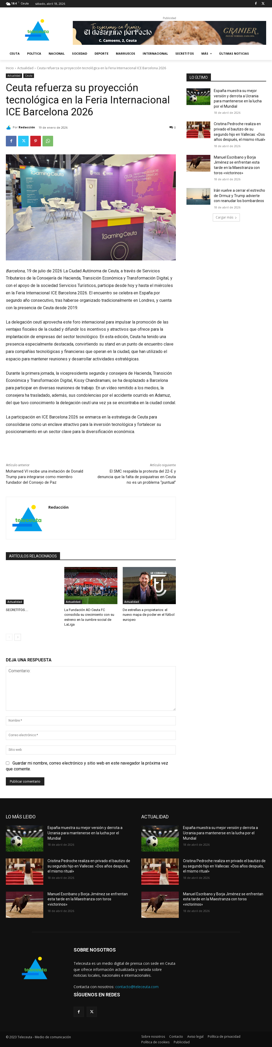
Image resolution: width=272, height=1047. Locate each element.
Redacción (27, 127)
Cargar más (226, 217)
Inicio (10, 68)
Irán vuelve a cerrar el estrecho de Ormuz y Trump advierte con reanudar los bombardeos (239, 195)
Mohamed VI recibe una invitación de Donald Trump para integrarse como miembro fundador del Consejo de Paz (44, 477)
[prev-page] (9, 637)
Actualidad (25, 68)
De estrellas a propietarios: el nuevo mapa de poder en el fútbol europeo (149, 614)
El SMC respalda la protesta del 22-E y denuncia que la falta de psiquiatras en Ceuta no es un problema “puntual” (136, 477)
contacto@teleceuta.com (137, 986)
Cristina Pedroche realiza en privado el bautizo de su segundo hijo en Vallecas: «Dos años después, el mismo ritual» (89, 866)
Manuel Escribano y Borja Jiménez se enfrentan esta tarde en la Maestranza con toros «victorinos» (88, 899)
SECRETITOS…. (17, 610)
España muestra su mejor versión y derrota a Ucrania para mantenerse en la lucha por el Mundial (85, 833)
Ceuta (28, 75)
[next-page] (17, 637)
